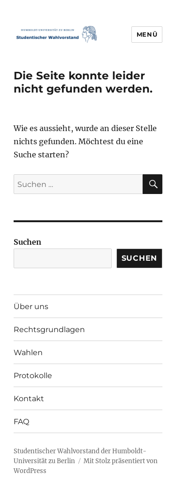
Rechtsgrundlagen (49, 329)
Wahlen (28, 352)
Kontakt (29, 398)
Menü (147, 34)
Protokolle (33, 375)
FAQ (21, 421)
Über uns (31, 306)
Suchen (27, 242)
